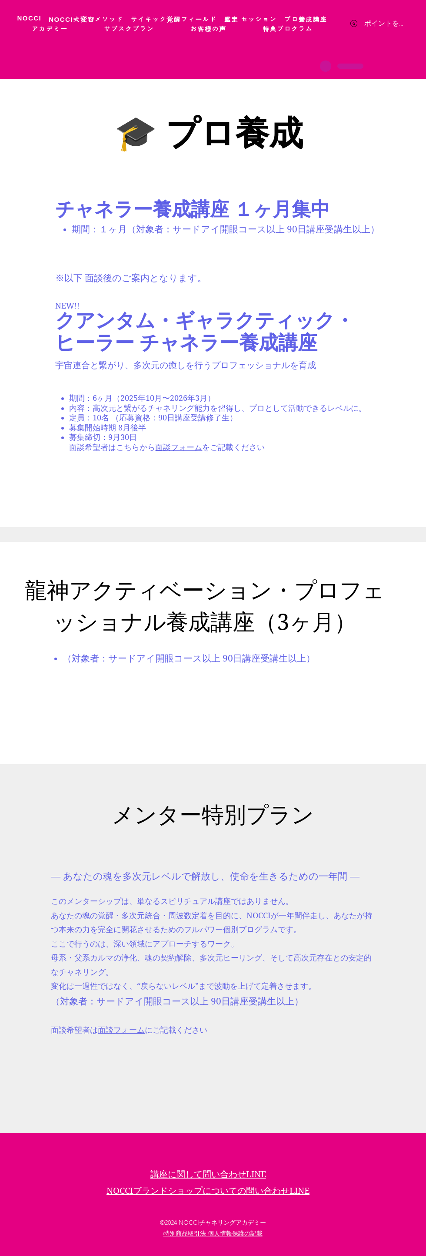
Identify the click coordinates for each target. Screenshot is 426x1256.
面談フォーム (178, 447)
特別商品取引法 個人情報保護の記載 (213, 1233)
